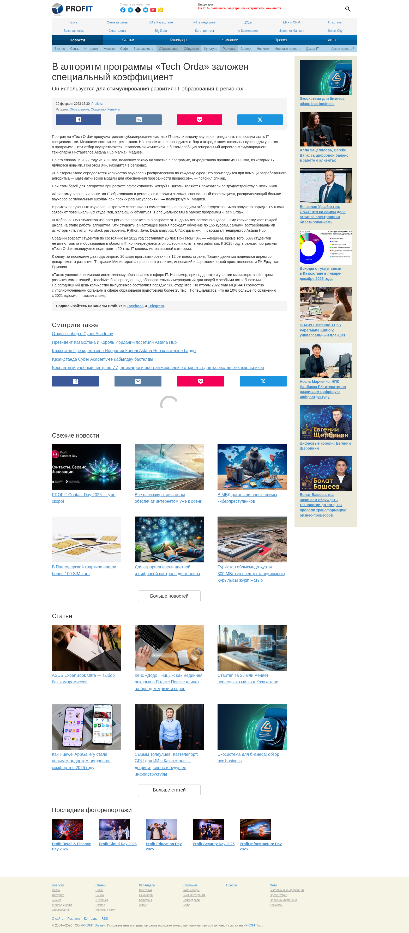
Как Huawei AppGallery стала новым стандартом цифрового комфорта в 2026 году (81, 761)
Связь (74, 49)
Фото (331, 40)
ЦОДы (248, 22)
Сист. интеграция (194, 895)
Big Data (161, 31)
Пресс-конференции (283, 899)
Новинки (263, 49)
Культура (210, 49)
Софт (124, 49)
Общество (191, 49)
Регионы (229, 49)
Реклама (73, 918)
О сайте (57, 918)
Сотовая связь (117, 22)
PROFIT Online (93, 925)
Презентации (278, 895)
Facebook (135, 306)
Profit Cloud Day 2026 (118, 844)
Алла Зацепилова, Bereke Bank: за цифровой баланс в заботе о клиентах (324, 155)
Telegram (156, 306)
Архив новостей (342, 49)
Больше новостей (169, 596)
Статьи (128, 40)
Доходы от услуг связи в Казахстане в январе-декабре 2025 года (320, 273)
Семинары (146, 895)
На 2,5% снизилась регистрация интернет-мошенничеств (239, 8)
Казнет (74, 22)
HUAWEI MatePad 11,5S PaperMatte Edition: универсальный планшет (322, 330)
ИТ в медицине (204, 22)
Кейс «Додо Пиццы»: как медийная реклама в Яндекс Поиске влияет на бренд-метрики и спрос (169, 682)
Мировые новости (287, 49)
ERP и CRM (291, 22)
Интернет (91, 49)
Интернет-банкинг (291, 31)
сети (197, 899)
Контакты (91, 918)
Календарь (179, 40)
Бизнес (60, 49)
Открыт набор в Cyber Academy (82, 334)
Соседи (245, 49)
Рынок (99, 895)
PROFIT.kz (253, 925)
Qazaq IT (312, 49)
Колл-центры (204, 31)
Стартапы (335, 22)
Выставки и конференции (287, 890)
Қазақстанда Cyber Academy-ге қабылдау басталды (102, 359)
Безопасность (74, 31)
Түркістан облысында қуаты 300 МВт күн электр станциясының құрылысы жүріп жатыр (251, 573)
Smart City (335, 31)
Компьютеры (191, 890)
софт (68, 904)
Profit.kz (97, 104)
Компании (229, 40)
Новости (77, 40)
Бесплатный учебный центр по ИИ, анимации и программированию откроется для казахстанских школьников (158, 367)
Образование (168, 49)
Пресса (280, 40)
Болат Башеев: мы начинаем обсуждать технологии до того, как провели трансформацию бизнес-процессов (323, 505)
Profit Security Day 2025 (213, 844)
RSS (104, 918)
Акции (143, 904)
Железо (109, 49)
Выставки (145, 890)
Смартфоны (117, 31)
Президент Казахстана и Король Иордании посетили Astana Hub (114, 342)
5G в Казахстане (161, 22)
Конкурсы (145, 899)
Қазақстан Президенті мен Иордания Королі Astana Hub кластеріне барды (124, 350)
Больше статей (169, 790)
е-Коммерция (248, 31)
